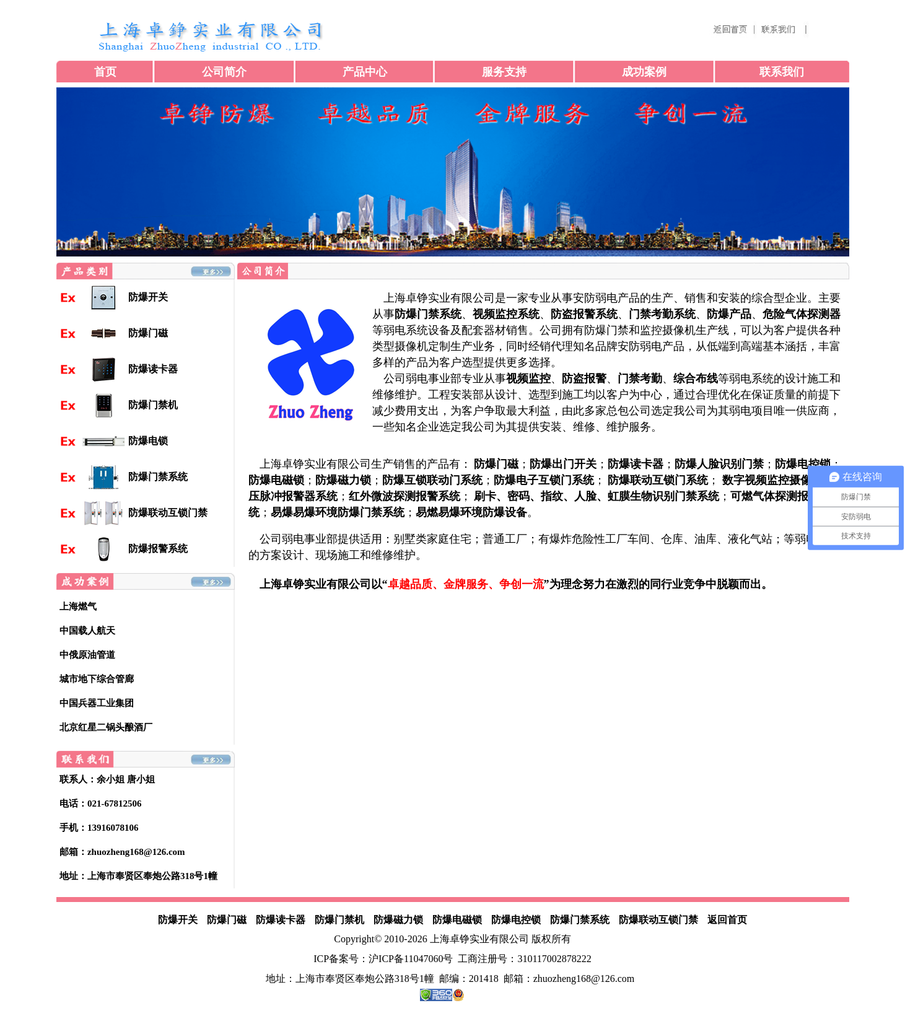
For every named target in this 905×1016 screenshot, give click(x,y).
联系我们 (781, 72)
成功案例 (644, 72)
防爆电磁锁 (457, 919)
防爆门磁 (227, 919)
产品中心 (365, 72)
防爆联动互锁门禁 (168, 512)
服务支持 (504, 72)
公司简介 (224, 72)
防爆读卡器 (280, 919)
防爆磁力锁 (398, 919)
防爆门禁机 (339, 919)
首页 (105, 72)
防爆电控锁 (516, 919)
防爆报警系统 (158, 548)
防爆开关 (148, 297)
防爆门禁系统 (158, 476)
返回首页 (727, 919)
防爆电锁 (148, 441)
